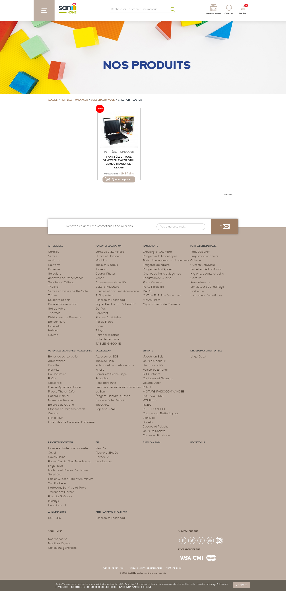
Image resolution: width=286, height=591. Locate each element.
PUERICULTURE (153, 396)
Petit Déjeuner (200, 252)
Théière (53, 287)
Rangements (150, 246)
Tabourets (102, 405)
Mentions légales (59, 543)
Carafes (53, 252)
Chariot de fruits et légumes (162, 273)
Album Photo (151, 300)
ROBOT (148, 405)
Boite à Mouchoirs (107, 287)
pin (201, 541)
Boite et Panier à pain (63, 304)
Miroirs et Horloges (108, 256)
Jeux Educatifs (153, 365)
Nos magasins (57, 539)
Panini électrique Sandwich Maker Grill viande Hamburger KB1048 (119, 162)
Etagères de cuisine (156, 265)
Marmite (54, 370)
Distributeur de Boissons (64, 317)
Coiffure (195, 278)
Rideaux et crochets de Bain (115, 365)
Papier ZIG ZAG (106, 409)
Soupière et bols (59, 300)
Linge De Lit (198, 356)
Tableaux (102, 269)
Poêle (52, 378)
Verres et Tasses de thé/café (68, 291)
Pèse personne (106, 383)
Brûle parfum (105, 295)
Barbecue (197, 291)
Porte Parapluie (153, 287)
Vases (100, 278)
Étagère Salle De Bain (110, 400)
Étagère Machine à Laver (113, 396)
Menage (53, 501)
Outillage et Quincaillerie (111, 512)
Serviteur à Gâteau (61, 282)
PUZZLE (148, 387)
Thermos (54, 313)
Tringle (100, 330)
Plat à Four (55, 418)
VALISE (148, 291)
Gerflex (101, 308)
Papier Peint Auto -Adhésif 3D (116, 304)
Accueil (52, 100)
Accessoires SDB (107, 356)
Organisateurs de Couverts (161, 304)
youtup (210, 541)
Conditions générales (62, 548)
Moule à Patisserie (60, 400)
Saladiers (54, 273)
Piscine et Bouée (107, 452)
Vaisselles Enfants (155, 370)
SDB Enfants (151, 374)
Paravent (102, 313)
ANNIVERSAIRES (57, 512)
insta (219, 541)
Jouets (148, 422)
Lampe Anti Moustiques (206, 295)
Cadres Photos (106, 273)
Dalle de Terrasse (107, 339)
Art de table (55, 246)
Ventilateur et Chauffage (207, 287)
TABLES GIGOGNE (108, 343)
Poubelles (102, 378)
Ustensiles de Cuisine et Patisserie (71, 422)
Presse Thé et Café (61, 391)
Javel (52, 452)
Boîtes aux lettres (107, 335)
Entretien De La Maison (206, 269)
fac (183, 541)
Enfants (148, 350)
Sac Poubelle (57, 483)
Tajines (52, 295)
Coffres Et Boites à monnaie (162, 295)
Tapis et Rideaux (107, 265)
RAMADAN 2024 (152, 442)
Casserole (55, 383)
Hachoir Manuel (58, 396)
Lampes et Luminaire (110, 252)
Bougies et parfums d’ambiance (117, 291)
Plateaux (54, 269)
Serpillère (54, 474)
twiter (192, 541)
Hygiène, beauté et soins (207, 273)
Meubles (101, 260)
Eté (97, 442)
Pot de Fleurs (104, 322)
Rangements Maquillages (160, 256)
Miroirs (100, 370)
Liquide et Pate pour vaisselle (68, 448)
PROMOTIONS (197, 442)
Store (99, 326)
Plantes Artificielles (108, 317)
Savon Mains (56, 457)
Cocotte (53, 365)
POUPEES (149, 400)
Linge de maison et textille (206, 350)
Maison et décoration (108, 246)
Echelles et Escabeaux (111, 300)
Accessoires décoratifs (111, 282)
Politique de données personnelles (145, 568)
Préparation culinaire (204, 256)
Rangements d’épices (158, 269)
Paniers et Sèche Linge (111, 374)
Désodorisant (57, 505)
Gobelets (54, 326)
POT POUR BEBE (154, 409)
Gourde (53, 335)
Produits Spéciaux (60, 496)
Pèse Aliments (200, 282)
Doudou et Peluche (156, 426)
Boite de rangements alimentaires (166, 260)
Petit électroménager (74, 100)
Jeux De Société (154, 431)
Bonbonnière (56, 322)
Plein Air (101, 448)
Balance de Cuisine (61, 405)
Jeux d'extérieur (154, 361)
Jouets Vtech (152, 383)
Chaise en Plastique (156, 435)
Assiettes (54, 260)
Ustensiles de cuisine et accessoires (70, 350)
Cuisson (195, 260)
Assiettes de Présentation (66, 278)
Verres (52, 256)
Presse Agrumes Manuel (64, 387)
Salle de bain (103, 350)
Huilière (53, 330)
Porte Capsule (152, 282)
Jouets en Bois (153, 356)
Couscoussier (57, 374)
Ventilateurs (104, 461)
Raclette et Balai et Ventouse (68, 470)
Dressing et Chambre (157, 252)
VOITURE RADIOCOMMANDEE (163, 391)
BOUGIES (54, 518)
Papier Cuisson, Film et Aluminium (70, 479)
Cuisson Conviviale (103, 100)
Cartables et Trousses (158, 378)
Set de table (56, 308)
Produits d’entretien (60, 442)
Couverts (54, 265)
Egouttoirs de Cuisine (157, 278)
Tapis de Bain (105, 361)
